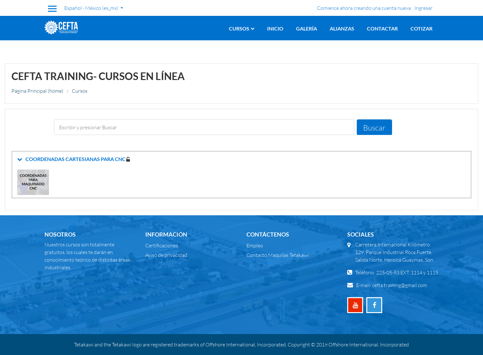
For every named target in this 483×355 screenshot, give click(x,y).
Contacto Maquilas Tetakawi (277, 255)
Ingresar (423, 8)
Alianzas (342, 28)
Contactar (382, 28)
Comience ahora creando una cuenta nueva (364, 8)
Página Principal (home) (37, 91)
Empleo (254, 245)
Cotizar (421, 28)
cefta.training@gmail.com (399, 285)
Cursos (239, 28)
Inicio (275, 28)
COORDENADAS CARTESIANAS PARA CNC (75, 159)
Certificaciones (161, 245)
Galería (306, 28)
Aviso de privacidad (166, 255)
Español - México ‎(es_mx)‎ (91, 8)
